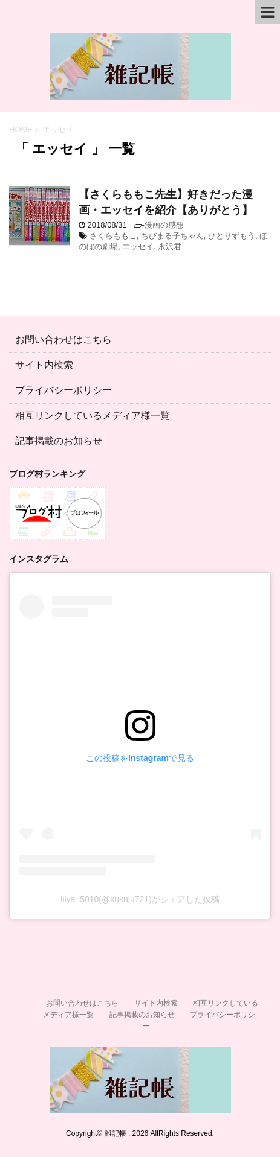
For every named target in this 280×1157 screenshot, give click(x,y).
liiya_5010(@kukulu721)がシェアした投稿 (139, 899)
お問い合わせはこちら (63, 339)
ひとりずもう (231, 235)
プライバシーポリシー (63, 390)
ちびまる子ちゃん (172, 235)
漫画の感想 (164, 224)
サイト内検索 (44, 365)
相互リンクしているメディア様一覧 (92, 415)
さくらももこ (113, 235)
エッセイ (138, 246)
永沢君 (169, 246)
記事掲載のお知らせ (58, 441)
